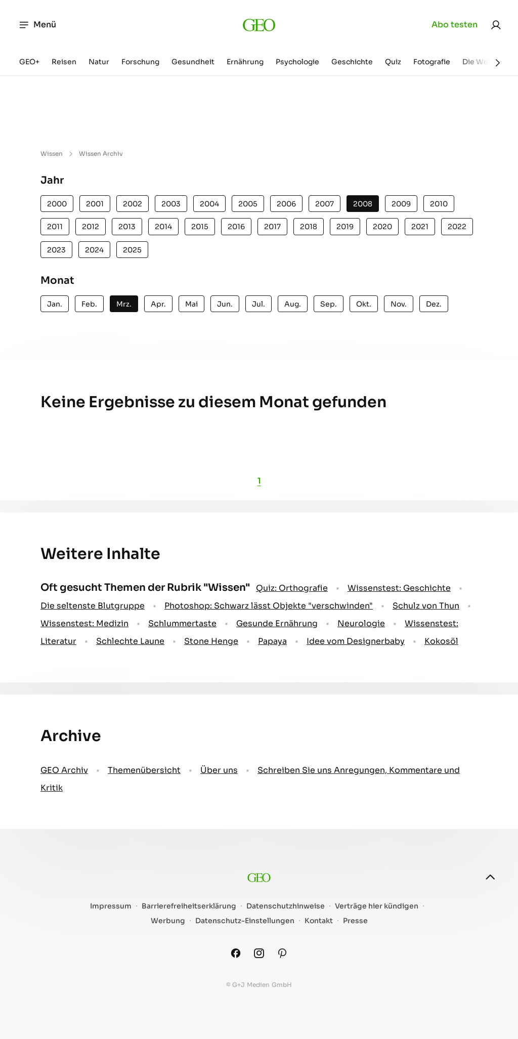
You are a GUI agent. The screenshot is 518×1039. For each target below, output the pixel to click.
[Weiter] (498, 63)
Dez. (434, 304)
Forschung (140, 61)
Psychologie (297, 61)
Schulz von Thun (426, 605)
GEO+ (29, 61)
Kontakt (319, 921)
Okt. (363, 304)
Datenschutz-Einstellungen (244, 921)
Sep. (328, 304)
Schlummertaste (182, 623)
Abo (454, 25)
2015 (199, 226)
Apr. (158, 304)
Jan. (54, 304)
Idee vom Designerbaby (356, 641)
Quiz (393, 61)
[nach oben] (490, 877)
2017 (272, 226)
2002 (132, 203)
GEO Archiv (64, 770)
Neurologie (361, 623)
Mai (191, 304)
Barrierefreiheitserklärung (189, 906)
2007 (324, 203)
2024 (94, 249)
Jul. (258, 304)
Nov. (399, 304)
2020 (382, 226)
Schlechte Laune (130, 641)
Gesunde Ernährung (277, 623)
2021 (419, 226)
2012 (90, 226)
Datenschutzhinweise (285, 906)
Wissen (51, 153)
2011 (55, 226)
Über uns (219, 770)
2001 (95, 203)
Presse (355, 921)
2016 (236, 226)
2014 (163, 226)
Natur (99, 61)
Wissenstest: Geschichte (399, 588)
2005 (247, 203)
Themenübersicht (144, 770)
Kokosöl (441, 641)
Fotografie (431, 61)
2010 (439, 203)
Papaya (272, 641)
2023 (56, 249)
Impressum (111, 906)
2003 (171, 203)
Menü (37, 24)
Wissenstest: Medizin (84, 623)
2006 (286, 203)
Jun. (225, 304)
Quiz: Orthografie (292, 588)
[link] (496, 25)
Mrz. (124, 304)
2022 (457, 226)
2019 (345, 226)
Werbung (168, 921)
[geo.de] (259, 25)
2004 (209, 203)
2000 (57, 203)
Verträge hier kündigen (376, 906)
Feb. (89, 304)
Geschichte (352, 61)
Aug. (292, 304)
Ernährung (245, 61)
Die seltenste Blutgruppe (92, 605)
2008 (362, 203)
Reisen (64, 61)
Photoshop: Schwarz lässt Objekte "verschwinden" (268, 605)
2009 (401, 203)
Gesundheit (192, 61)
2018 (308, 226)
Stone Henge (211, 641)
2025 (132, 249)
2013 (127, 226)
